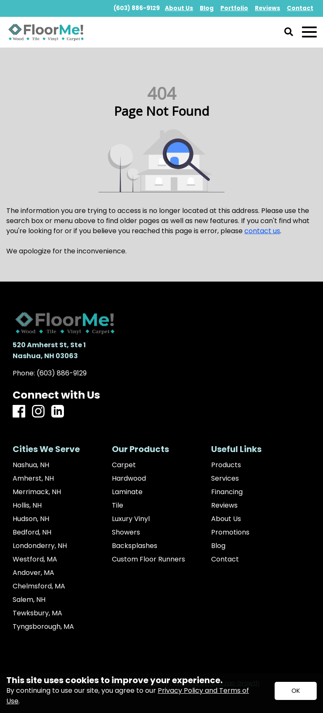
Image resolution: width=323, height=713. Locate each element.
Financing (227, 492)
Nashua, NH (31, 465)
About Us (226, 519)
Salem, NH (29, 599)
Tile (117, 505)
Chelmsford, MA (39, 586)
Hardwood (129, 478)
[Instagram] (38, 412)
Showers (126, 532)
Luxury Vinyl (131, 519)
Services (225, 478)
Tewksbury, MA (37, 613)
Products (226, 465)
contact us (262, 231)
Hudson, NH (31, 519)
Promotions (230, 532)
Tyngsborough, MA (43, 626)
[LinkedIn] (57, 412)
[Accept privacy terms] (296, 691)
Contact (225, 559)
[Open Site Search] (288, 32)
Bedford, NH (32, 532)
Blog (218, 546)
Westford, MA (35, 559)
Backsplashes (134, 546)
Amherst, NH (33, 478)
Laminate (127, 492)
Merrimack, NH (37, 492)
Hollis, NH (27, 505)
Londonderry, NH (40, 546)
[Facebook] (19, 412)
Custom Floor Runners (148, 559)
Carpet (124, 465)
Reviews (224, 505)
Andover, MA (33, 572)
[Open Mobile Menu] (309, 32)
